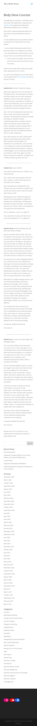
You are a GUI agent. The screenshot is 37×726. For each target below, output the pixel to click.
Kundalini (7, 633)
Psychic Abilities (9, 645)
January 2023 (8, 528)
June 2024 (7, 492)
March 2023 (8, 522)
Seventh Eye (8, 657)
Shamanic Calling (9, 660)
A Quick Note (8, 460)
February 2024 (8, 498)
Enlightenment (9, 627)
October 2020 (8, 571)
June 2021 (7, 553)
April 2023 (7, 519)
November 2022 (9, 531)
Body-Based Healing (10, 615)
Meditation (7, 636)
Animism (7, 612)
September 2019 (9, 586)
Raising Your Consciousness (13, 648)
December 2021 (9, 547)
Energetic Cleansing (10, 624)
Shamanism (8, 663)
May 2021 (7, 556)
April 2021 (7, 559)
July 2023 (7, 513)
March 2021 (8, 562)
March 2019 (8, 592)
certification (23, 77)
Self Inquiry (7, 654)
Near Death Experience (11, 642)
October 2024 (8, 483)
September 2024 (9, 486)
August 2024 (8, 489)
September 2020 (9, 574)
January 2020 (8, 583)
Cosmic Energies (9, 621)
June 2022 (7, 537)
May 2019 (7, 589)
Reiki (5, 651)
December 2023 (9, 501)
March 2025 (8, 480)
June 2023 (7, 516)
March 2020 (8, 580)
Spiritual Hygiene (9, 676)
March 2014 (8, 604)
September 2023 (9, 510)
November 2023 (9, 504)
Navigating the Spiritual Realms (14, 639)
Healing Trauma (9, 630)
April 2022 (7, 543)
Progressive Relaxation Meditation (15, 463)
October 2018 (8, 595)
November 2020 (9, 568)
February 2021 (8, 565)
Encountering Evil (9, 452)
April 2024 (7, 495)
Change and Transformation (13, 618)
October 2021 (8, 549)
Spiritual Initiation (10, 679)
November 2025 (9, 477)
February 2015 (8, 601)
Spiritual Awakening (10, 670)
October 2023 (8, 507)
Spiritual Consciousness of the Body (15, 673)
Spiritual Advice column (11, 667)
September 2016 (9, 598)
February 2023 (8, 525)
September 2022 (9, 534)
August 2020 (8, 577)
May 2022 (7, 540)
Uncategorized (8, 682)
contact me (7, 25)
